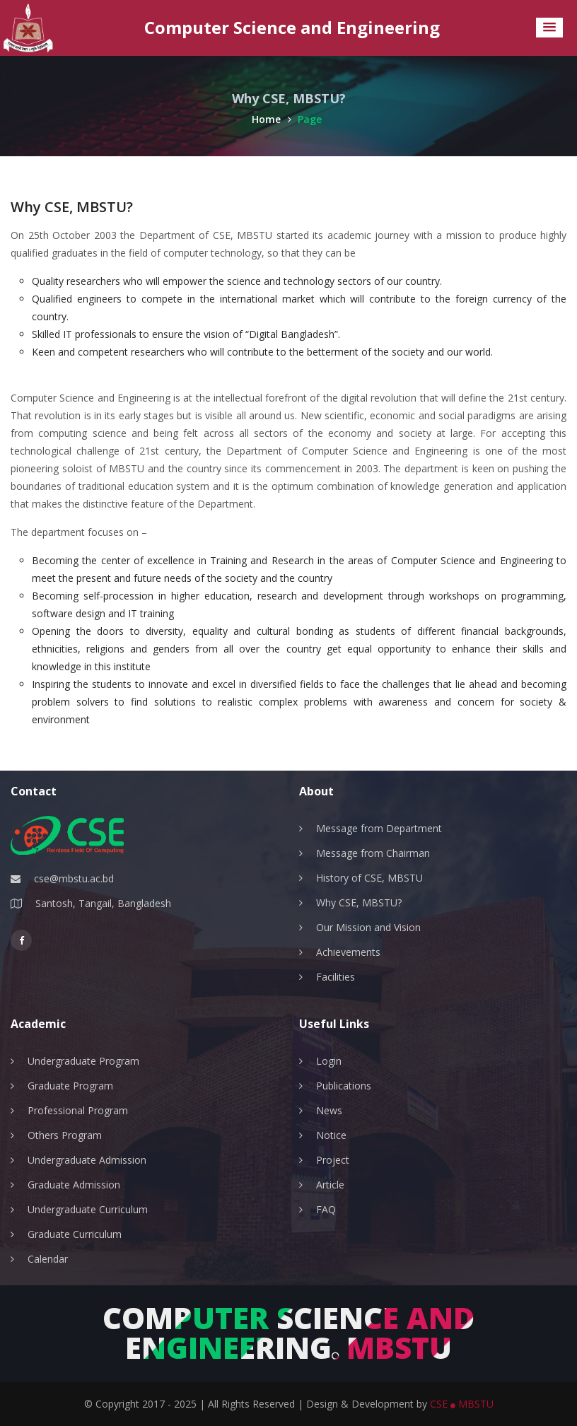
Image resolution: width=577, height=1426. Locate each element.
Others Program (65, 1135)
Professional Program (78, 1110)
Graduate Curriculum (75, 1234)
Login (329, 1061)
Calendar (48, 1259)
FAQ (326, 1209)
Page (310, 119)
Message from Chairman (373, 853)
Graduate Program (70, 1085)
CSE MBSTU (462, 1403)
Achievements (348, 952)
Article (330, 1184)
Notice (331, 1135)
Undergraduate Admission (87, 1160)
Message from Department (379, 828)
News (329, 1110)
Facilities (335, 976)
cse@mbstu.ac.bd (74, 878)
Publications (343, 1085)
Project (332, 1160)
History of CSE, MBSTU (369, 877)
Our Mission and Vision (368, 927)
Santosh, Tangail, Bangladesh (103, 903)
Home (271, 119)
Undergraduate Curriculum (88, 1209)
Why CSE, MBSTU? (359, 902)
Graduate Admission (74, 1184)
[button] (549, 27)
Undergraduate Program (83, 1061)
